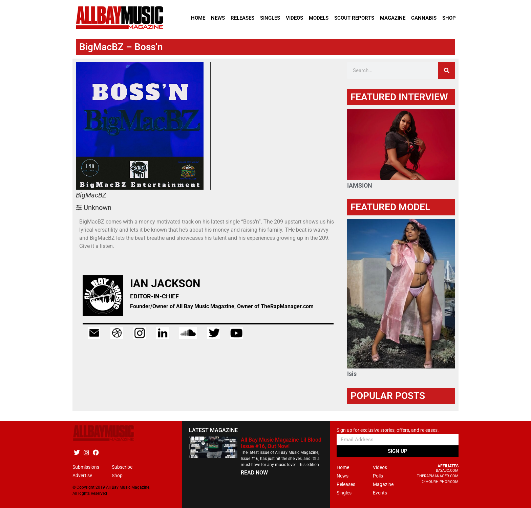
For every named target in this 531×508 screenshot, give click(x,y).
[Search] (446, 70)
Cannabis (424, 18)
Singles (270, 18)
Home (198, 18)
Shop (449, 18)
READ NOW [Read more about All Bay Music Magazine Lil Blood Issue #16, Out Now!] (254, 472)
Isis (352, 373)
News (218, 18)
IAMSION (359, 185)
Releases (242, 18)
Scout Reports (354, 18)
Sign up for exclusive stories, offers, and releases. (388, 430)
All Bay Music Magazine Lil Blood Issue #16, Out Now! (281, 443)
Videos (294, 18)
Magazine (392, 18)
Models (318, 18)
